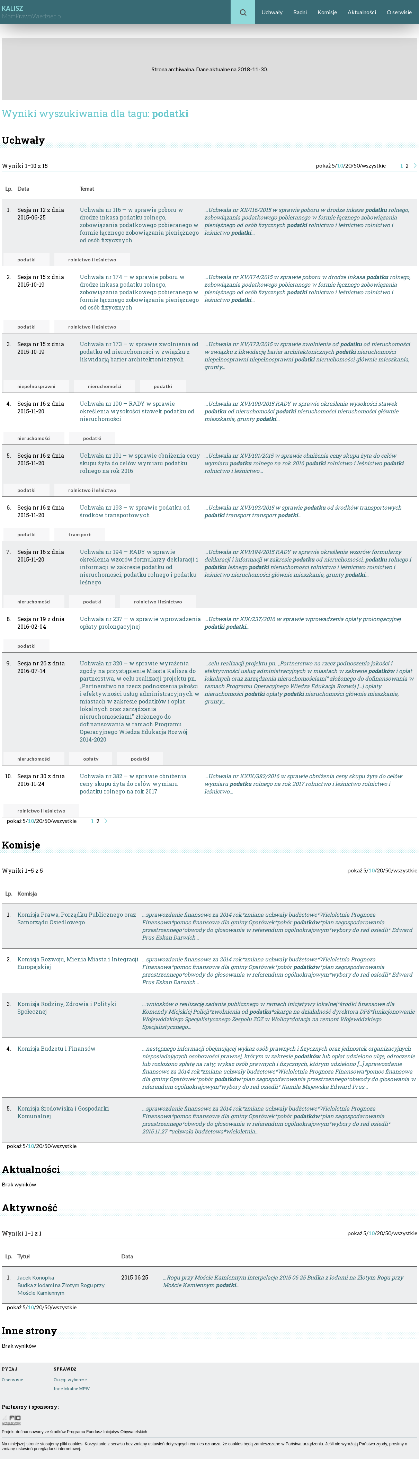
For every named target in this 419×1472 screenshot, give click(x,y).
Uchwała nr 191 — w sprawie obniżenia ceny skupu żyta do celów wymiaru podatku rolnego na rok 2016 (140, 463)
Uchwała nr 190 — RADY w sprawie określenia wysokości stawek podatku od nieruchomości (137, 411)
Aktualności (362, 12)
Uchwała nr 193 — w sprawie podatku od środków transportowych (135, 511)
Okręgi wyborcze (70, 1379)
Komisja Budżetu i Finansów (56, 1048)
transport (79, 534)
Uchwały (272, 12)
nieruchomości (104, 386)
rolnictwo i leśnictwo (92, 259)
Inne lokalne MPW (72, 1388)
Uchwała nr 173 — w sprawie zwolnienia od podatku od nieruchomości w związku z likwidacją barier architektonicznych (139, 351)
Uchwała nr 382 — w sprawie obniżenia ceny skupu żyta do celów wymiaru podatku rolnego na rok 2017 (133, 783)
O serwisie (399, 12)
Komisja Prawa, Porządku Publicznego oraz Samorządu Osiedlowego (76, 918)
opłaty (90, 759)
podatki (26, 259)
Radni (300, 12)
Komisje (327, 12)
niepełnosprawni (36, 386)
